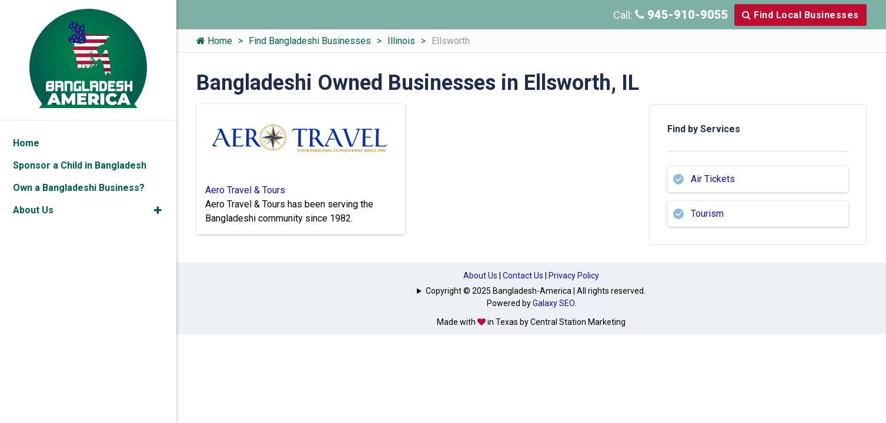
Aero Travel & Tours (245, 190)
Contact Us (523, 275)
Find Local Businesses (800, 15)
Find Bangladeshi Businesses (310, 40)
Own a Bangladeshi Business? (79, 187)
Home (214, 40)
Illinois (401, 40)
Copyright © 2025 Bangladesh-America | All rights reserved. (536, 291)
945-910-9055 (681, 15)
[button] (158, 210)
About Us (480, 275)
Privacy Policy (574, 275)
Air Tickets (713, 178)
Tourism (707, 213)
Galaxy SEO (553, 303)
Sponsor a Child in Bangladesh (79, 165)
